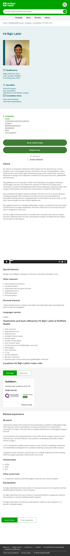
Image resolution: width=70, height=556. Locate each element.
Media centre (17, 547)
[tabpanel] (35, 393)
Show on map (26, 404)
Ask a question (10, 132)
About (7, 119)
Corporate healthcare (12, 549)
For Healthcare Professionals (54, 547)
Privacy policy (26, 553)
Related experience (13, 125)
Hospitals (18, 18)
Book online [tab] (9, 520)
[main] (35, 282)
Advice (47, 18)
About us (6, 547)
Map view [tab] (24, 373)
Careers (38, 547)
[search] (35, 11)
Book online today (35, 143)
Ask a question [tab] (27, 520)
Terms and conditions (11, 553)
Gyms (28, 18)
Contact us (28, 547)
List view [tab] (10, 373)
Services (38, 18)
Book (7, 130)
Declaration (9, 128)
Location (8, 123)
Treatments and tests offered (17, 121)
